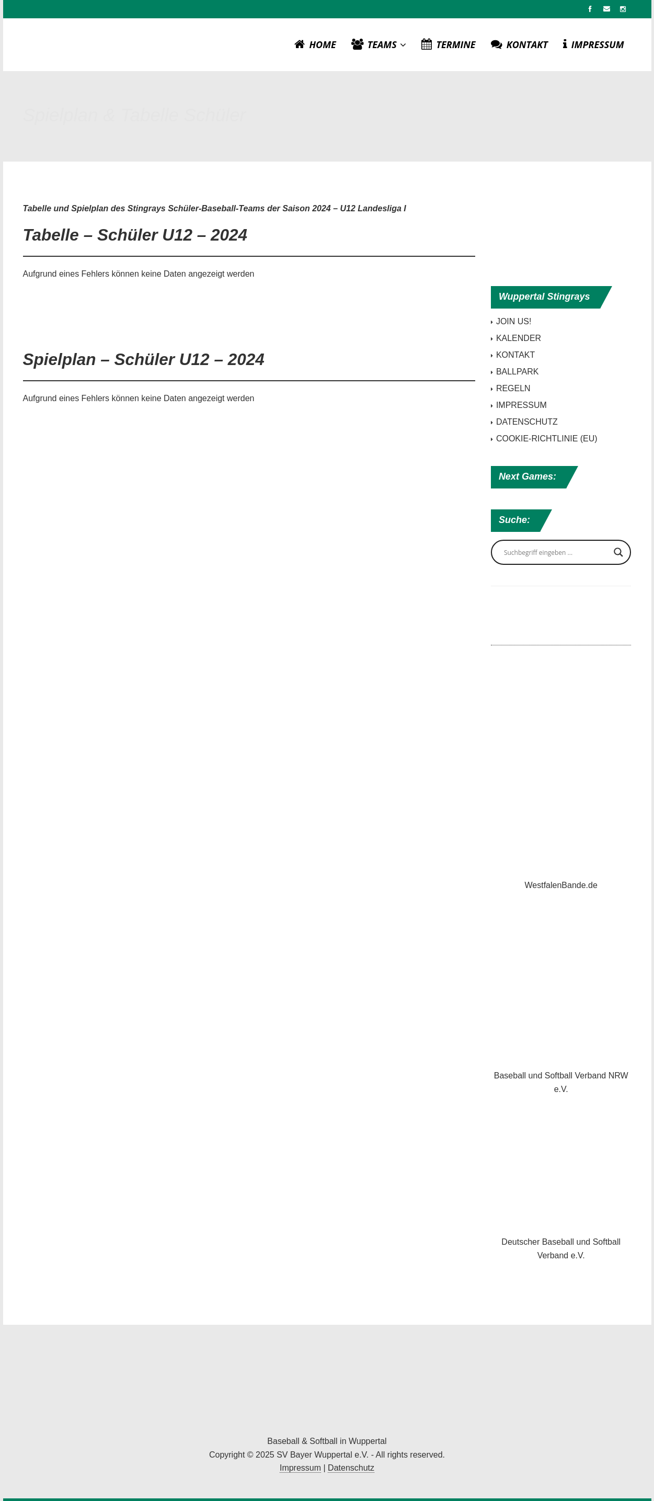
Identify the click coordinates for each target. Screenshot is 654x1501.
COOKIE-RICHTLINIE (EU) (547, 438)
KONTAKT (519, 44)
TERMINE (448, 44)
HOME (315, 44)
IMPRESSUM (593, 44)
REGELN (513, 388)
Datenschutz (351, 1467)
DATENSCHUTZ (527, 421)
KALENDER (518, 338)
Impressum (300, 1467)
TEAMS (379, 44)
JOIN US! (514, 321)
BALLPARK (517, 371)
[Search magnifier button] (618, 552)
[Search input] (556, 552)
